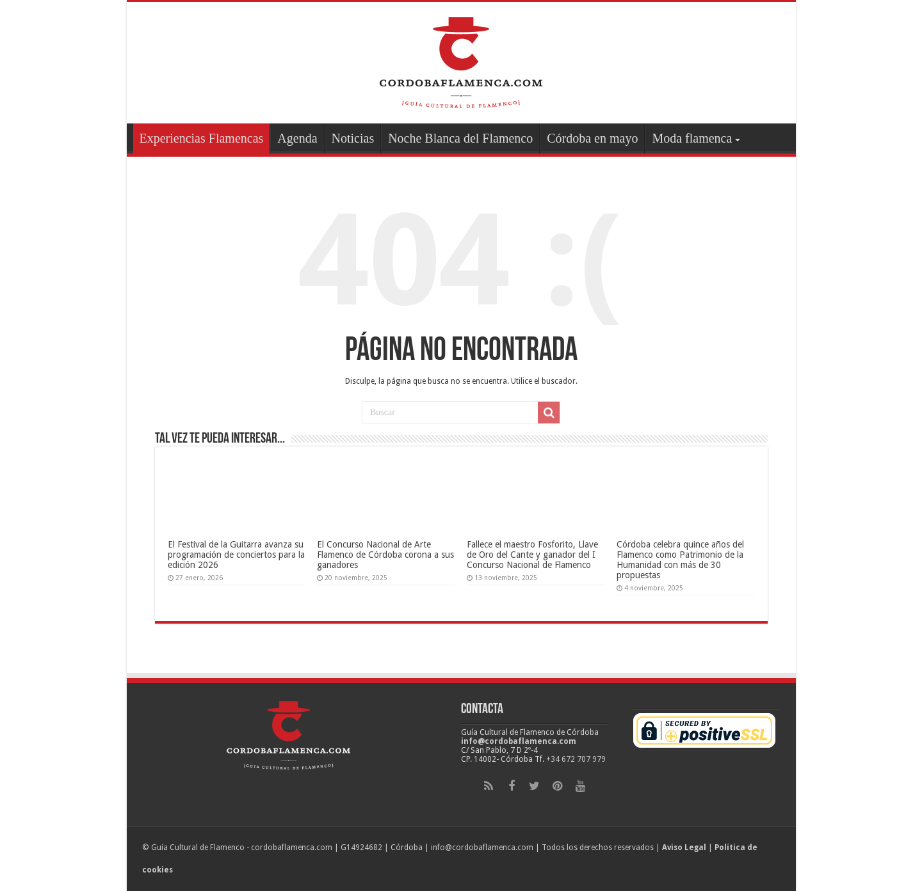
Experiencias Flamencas (202, 138)
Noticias (353, 138)
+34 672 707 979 (576, 759)
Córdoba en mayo (592, 138)
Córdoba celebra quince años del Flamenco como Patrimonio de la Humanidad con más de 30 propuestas (680, 559)
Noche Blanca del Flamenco (460, 138)
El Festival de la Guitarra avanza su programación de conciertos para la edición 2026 (236, 554)
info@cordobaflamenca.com (518, 741)
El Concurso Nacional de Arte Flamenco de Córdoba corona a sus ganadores (385, 554)
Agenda (297, 138)
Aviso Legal (684, 847)
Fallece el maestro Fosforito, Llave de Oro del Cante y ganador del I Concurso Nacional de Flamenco (532, 554)
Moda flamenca (692, 138)
